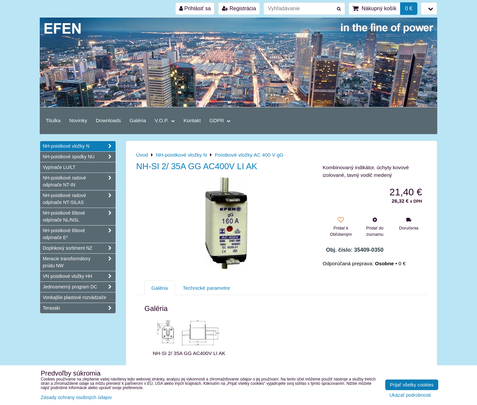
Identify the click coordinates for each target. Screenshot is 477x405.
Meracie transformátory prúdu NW (79, 262)
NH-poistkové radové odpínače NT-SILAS (79, 199)
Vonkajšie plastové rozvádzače (74, 297)
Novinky (78, 120)
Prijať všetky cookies (412, 384)
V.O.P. (165, 120)
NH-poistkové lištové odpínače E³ (79, 234)
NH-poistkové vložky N (79, 146)
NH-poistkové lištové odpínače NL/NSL (79, 216)
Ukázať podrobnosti (410, 395)
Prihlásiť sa (195, 8)
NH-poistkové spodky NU (79, 157)
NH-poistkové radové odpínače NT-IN (79, 181)
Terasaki (79, 308)
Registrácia (239, 8)
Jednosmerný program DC (79, 287)
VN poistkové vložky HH (79, 276)
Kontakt (192, 120)
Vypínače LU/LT (59, 167)
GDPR (220, 120)
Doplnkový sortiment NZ (79, 248)
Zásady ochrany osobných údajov (76, 397)
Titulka (53, 120)
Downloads (108, 120)
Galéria (138, 120)
